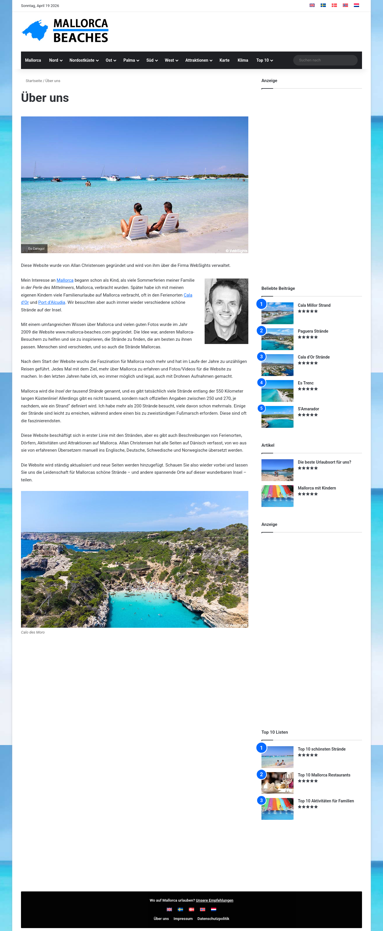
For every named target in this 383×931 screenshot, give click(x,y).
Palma (129, 60)
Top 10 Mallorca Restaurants (324, 775)
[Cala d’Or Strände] (277, 365)
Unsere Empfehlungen (214, 900)
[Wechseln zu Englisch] (312, 6)
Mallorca (33, 60)
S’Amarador (308, 409)
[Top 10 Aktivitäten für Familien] (277, 809)
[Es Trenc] (277, 391)
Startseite (31, 81)
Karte (224, 60)
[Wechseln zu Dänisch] (334, 6)
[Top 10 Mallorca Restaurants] (277, 783)
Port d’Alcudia (51, 302)
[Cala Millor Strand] (277, 313)
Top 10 (262, 60)
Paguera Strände (313, 331)
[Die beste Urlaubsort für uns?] (277, 470)
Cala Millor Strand (314, 305)
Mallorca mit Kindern (317, 488)
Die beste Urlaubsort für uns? (324, 462)
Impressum (183, 918)
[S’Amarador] (277, 417)
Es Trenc (306, 383)
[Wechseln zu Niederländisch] (356, 6)
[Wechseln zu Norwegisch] (345, 6)
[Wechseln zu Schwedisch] (323, 6)
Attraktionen (196, 60)
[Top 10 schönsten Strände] (277, 757)
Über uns (161, 918)
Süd (149, 60)
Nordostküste (82, 60)
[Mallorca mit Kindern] (277, 496)
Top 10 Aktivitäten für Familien (326, 801)
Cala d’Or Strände (314, 357)
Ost (109, 60)
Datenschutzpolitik (213, 918)
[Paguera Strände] (277, 339)
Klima (243, 60)
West (169, 60)
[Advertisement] (250, 31)
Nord (53, 60)
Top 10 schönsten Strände (322, 749)
